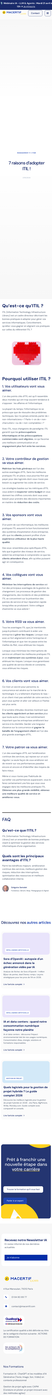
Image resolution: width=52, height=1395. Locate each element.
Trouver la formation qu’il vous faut (23, 1195)
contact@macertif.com (23, 1306)
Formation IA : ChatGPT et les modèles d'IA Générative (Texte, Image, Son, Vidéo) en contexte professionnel (25, 1377)
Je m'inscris (29, 6)
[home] (13, 13)
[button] (48, 13)
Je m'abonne (13, 1257)
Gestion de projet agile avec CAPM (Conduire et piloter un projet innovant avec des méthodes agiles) (25, 1390)
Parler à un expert (15, 1206)
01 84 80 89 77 (19, 1297)
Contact (35, 13)
